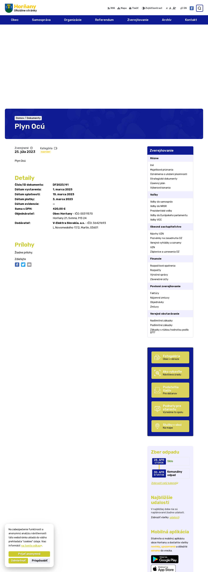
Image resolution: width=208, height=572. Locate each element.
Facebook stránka (188, 564)
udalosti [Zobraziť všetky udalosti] (174, 437)
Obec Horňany (33, 540)
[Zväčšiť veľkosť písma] (174, 8)
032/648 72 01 (185, 557)
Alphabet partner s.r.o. (50, 537)
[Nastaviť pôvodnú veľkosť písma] (170, 8)
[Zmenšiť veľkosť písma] (167, 8)
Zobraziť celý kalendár (164, 403)
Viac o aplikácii (160, 496)
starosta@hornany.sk (190, 560)
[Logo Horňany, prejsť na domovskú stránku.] (21, 8)
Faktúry (45, 72)
